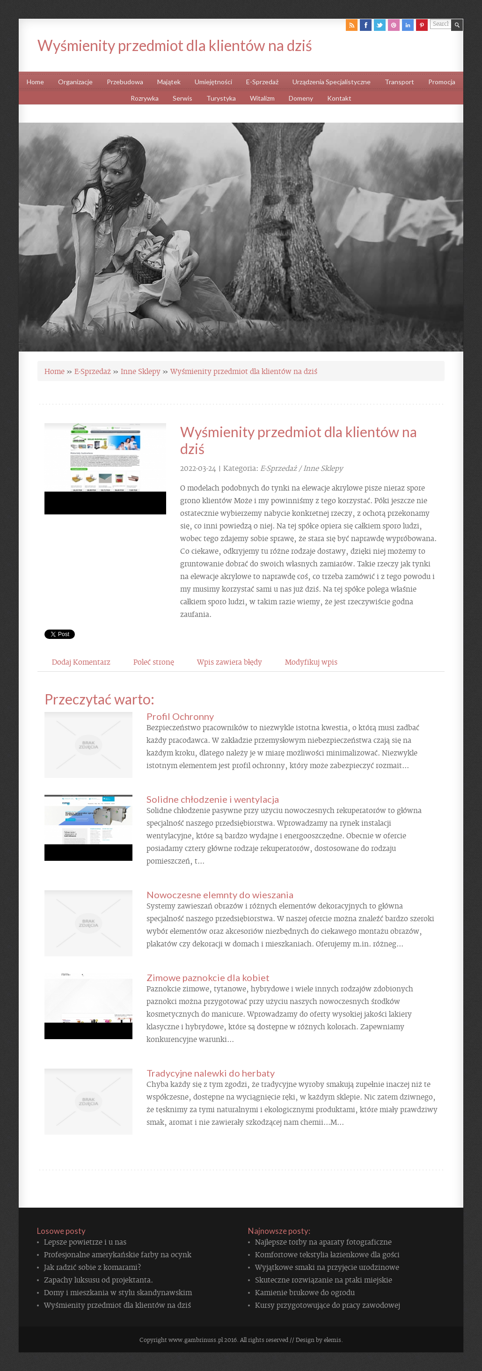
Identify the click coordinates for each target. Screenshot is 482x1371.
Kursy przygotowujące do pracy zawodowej (327, 1304)
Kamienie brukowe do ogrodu (305, 1292)
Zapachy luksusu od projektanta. (98, 1279)
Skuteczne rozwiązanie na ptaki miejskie (323, 1279)
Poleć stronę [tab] (153, 661)
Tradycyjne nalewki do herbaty (210, 1072)
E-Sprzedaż (92, 371)
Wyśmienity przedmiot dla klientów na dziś (243, 371)
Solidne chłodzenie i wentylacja (212, 799)
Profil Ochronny (180, 716)
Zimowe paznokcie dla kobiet (208, 977)
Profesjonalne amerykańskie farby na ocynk (117, 1254)
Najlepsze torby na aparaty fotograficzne (323, 1241)
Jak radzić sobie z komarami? (92, 1266)
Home (54, 371)
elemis (332, 1339)
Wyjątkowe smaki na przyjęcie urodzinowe (327, 1266)
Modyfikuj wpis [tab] (311, 661)
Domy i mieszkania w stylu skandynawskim (118, 1292)
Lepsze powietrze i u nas (85, 1241)
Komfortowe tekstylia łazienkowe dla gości (327, 1254)
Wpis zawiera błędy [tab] (229, 661)
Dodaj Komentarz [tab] (81, 661)
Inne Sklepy (141, 371)
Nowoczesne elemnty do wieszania (219, 894)
